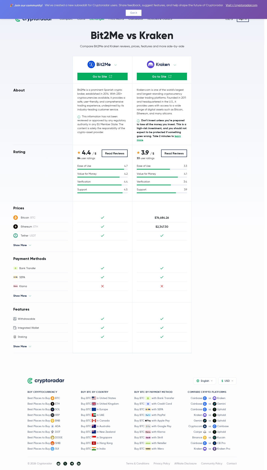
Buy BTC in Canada (95, 420)
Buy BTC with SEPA (148, 409)
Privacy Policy (162, 463)
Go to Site (102, 76)
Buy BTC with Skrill (148, 437)
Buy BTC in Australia (95, 426)
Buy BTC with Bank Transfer (154, 398)
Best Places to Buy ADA (44, 426)
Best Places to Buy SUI (43, 449)
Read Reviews (114, 153)
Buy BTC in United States (98, 398)
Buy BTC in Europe (94, 409)
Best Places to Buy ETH (44, 404)
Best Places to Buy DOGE (45, 437)
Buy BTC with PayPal (149, 415)
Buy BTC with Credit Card (153, 404)
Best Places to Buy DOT (44, 432)
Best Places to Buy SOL (44, 409)
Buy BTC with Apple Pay (152, 421)
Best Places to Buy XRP (44, 415)
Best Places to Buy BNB (44, 421)
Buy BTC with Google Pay (152, 426)
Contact (232, 463)
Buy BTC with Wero (149, 449)
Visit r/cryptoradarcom (241, 5)
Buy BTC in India (93, 448)
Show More (20, 245)
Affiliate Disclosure (185, 463)
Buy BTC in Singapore (96, 437)
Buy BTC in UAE (92, 415)
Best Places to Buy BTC (44, 398)
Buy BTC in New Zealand (98, 431)
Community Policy (211, 463)
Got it (133, 12)
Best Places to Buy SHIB (44, 443)
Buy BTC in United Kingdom (100, 403)
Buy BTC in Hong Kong (97, 443)
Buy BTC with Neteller (150, 443)
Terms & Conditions (137, 463)
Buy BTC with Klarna (149, 432)
